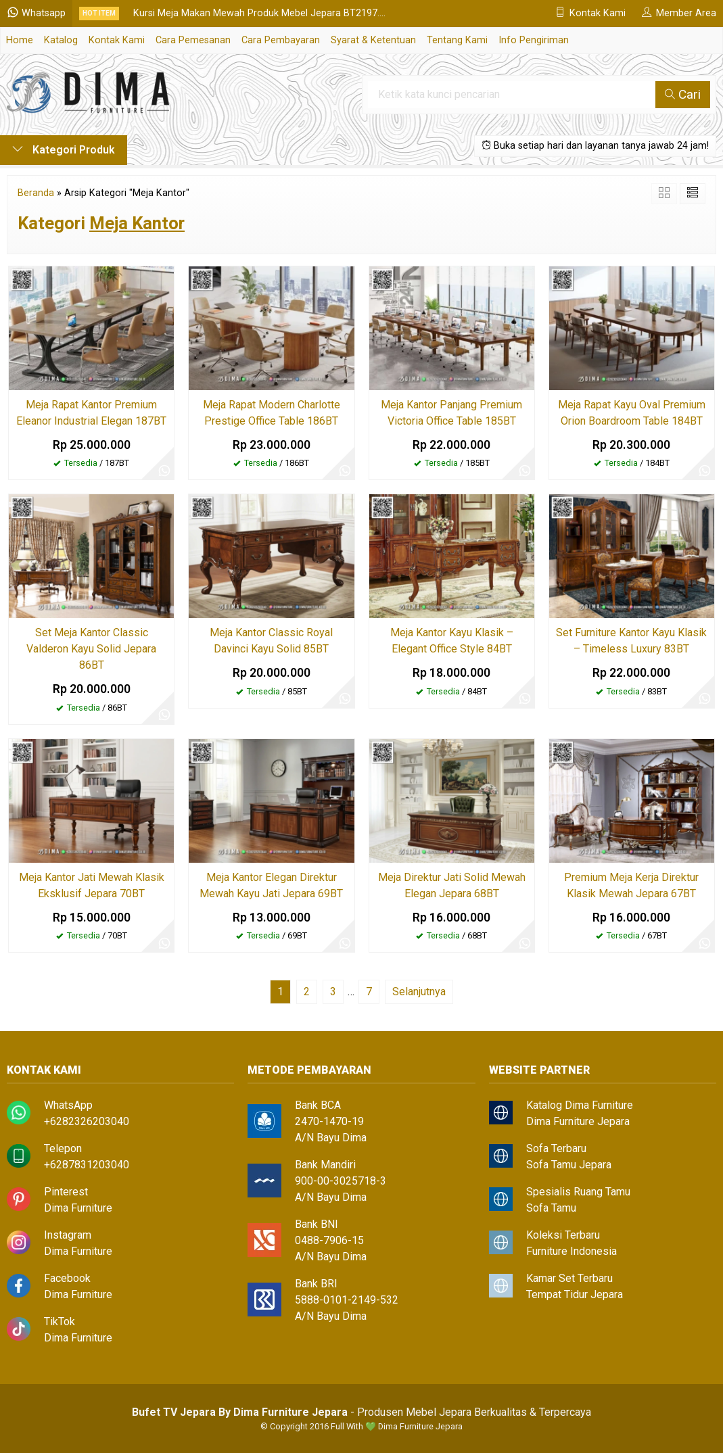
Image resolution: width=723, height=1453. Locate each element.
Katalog (61, 40)
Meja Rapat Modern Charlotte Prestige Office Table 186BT (271, 412)
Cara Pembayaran (280, 40)
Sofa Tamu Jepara (568, 1164)
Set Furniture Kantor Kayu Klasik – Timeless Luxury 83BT (631, 640)
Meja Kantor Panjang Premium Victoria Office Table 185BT (451, 412)
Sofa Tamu (551, 1207)
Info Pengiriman (533, 40)
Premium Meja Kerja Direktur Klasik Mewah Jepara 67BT (631, 885)
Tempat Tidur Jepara (574, 1294)
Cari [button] (683, 94)
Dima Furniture (78, 1207)
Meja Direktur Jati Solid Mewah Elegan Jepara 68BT (452, 885)
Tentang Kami (457, 40)
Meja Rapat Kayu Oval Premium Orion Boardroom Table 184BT (631, 412)
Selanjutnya (419, 991)
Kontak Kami (117, 40)
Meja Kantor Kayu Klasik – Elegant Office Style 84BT (451, 640)
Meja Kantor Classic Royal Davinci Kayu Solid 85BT (271, 640)
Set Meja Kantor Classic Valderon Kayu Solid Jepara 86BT (91, 648)
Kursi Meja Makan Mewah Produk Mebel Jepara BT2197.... (259, 13)
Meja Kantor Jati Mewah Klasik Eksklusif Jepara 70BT (91, 885)
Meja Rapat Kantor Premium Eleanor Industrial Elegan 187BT (91, 412)
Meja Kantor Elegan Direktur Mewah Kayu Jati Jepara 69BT (271, 885)
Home (19, 40)
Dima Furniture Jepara (578, 1121)
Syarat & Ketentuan (373, 40)
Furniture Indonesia (571, 1251)
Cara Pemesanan (193, 40)
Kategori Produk (63, 149)
